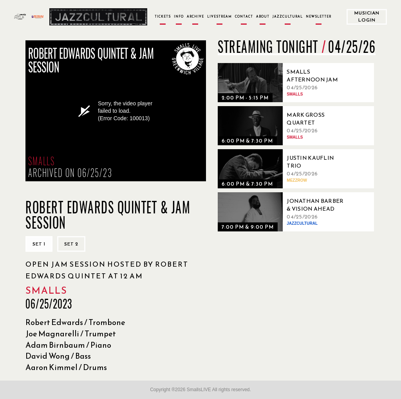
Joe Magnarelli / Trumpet (70, 333)
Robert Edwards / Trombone (75, 322)
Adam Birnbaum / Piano (68, 345)
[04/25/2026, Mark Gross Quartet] (284, 125)
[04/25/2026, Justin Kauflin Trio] (284, 168)
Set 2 (71, 243)
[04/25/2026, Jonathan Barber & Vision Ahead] (284, 211)
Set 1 (39, 243)
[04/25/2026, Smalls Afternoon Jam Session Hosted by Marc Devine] (284, 82)
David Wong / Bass (58, 356)
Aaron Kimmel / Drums (66, 367)
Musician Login (366, 16)
